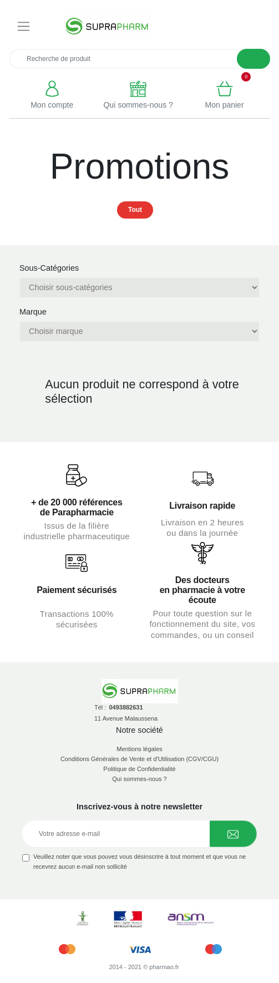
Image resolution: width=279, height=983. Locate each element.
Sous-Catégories (49, 268)
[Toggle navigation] (23, 26)
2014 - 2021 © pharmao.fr (144, 967)
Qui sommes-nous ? (139, 779)
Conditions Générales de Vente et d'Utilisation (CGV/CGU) (139, 759)
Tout (135, 210)
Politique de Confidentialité (139, 769)
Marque (33, 311)
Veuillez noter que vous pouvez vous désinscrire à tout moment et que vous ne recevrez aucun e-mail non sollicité (139, 861)
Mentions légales (139, 749)
